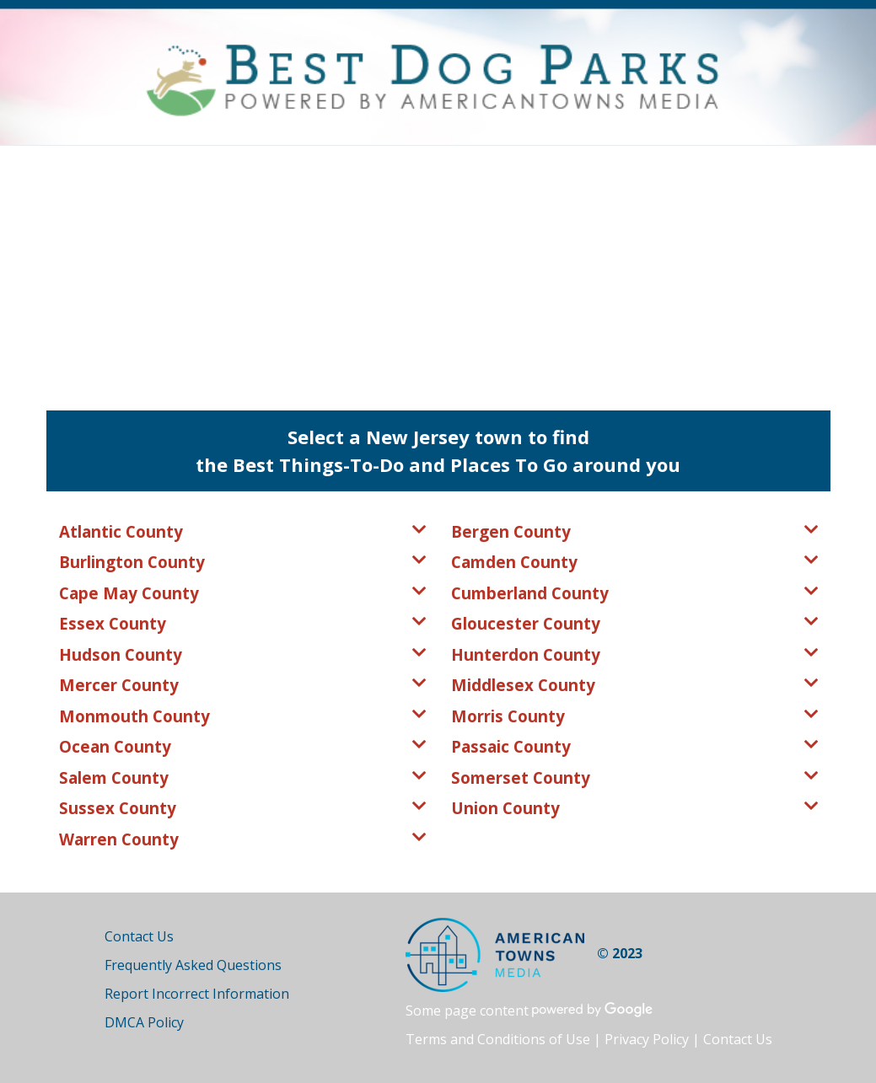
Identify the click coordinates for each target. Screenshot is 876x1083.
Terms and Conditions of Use (498, 1039)
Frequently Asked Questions (193, 965)
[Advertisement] (438, 272)
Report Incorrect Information (197, 993)
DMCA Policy (144, 1022)
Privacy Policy (647, 1039)
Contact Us (139, 936)
